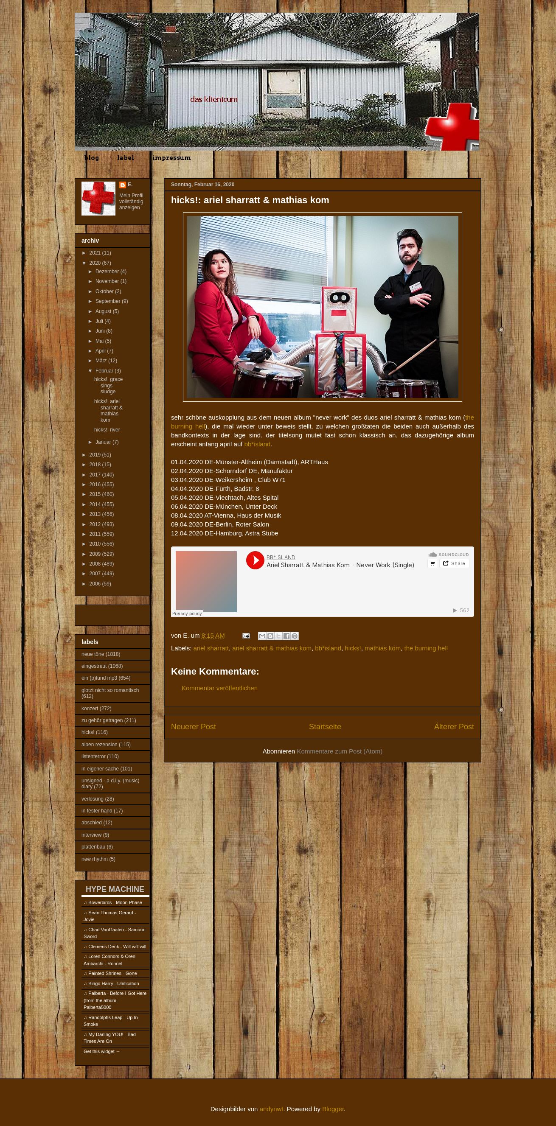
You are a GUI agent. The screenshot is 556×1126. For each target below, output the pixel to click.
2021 (96, 253)
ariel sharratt (211, 648)
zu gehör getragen (102, 720)
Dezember (108, 271)
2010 (96, 544)
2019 (96, 455)
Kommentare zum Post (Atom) (340, 751)
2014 (96, 504)
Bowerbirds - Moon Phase (115, 902)
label (125, 157)
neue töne (92, 654)
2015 (96, 494)
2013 (96, 514)
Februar (105, 371)
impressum (171, 157)
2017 (96, 475)
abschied (91, 823)
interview (91, 835)
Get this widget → (102, 1051)
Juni (100, 331)
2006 (96, 584)
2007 (96, 574)
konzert (89, 708)
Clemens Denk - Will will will (117, 946)
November (108, 281)
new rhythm (94, 859)
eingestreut (94, 666)
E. (130, 185)
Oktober (105, 291)
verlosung (92, 799)
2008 (96, 564)
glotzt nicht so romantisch (110, 690)
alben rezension (99, 745)
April (101, 351)
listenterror (93, 756)
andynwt (272, 1108)
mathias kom (383, 648)
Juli (99, 321)
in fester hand (96, 811)
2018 (96, 465)
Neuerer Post (193, 727)
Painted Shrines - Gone (112, 973)
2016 (96, 484)
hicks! (353, 648)
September (108, 301)
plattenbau (93, 847)
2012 (96, 524)
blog (91, 157)
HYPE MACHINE (115, 889)
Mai (100, 341)
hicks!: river (107, 430)
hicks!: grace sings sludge (108, 385)
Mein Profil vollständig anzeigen (131, 201)
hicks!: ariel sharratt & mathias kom (108, 410)
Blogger (333, 1108)
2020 (96, 263)
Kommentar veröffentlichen (220, 688)
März (101, 361)
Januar (103, 442)
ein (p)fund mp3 (99, 678)
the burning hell (426, 648)
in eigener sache (100, 769)
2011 (96, 534)
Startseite (325, 727)
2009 (96, 554)
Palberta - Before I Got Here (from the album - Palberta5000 (115, 1000)
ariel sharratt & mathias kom (272, 648)
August (104, 311)
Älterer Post (454, 727)
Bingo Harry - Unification (113, 983)
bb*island (257, 444)
